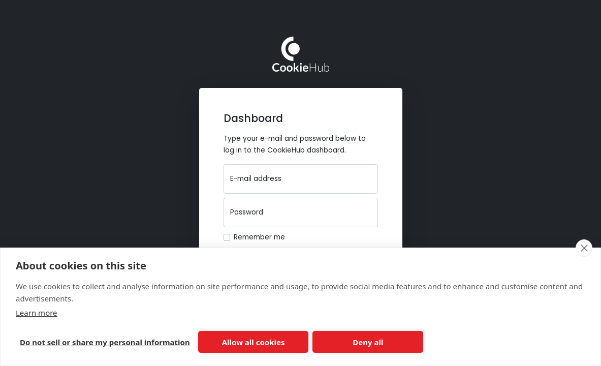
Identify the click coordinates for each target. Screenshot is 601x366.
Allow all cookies (253, 342)
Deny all (368, 342)
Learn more (36, 313)
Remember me (259, 237)
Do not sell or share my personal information (105, 342)
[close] (584, 248)
